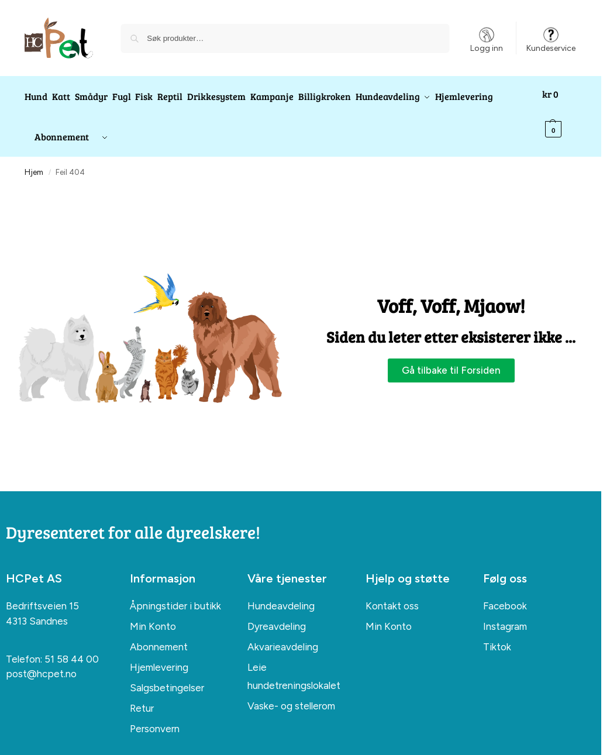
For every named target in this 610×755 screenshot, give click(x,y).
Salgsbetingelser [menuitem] (167, 678)
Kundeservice (550, 39)
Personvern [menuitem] (155, 718)
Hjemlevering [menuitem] (159, 657)
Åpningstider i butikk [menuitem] (175, 596)
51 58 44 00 (71, 648)
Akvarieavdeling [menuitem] (282, 637)
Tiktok (497, 636)
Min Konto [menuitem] (153, 616)
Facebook (505, 596)
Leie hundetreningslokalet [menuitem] (293, 666)
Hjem (34, 162)
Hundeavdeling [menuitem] (281, 596)
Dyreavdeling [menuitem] (276, 616)
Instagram (505, 616)
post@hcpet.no (41, 664)
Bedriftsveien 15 (42, 596)
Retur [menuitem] (142, 698)
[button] (562, 112)
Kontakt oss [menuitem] (392, 596)
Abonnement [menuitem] (159, 637)
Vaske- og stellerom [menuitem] (291, 695)
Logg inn (486, 39)
